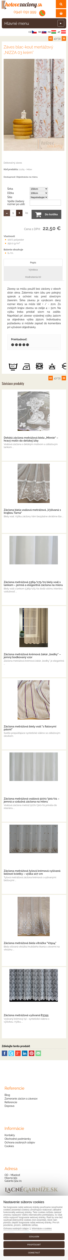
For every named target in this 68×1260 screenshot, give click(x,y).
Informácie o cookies (42, 1228)
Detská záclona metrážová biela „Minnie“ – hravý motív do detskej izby (31, 439)
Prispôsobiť (34, 1245)
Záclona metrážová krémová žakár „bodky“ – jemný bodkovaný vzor (32, 656)
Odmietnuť (34, 1253)
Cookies (9, 1146)
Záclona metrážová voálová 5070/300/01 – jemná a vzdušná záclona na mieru (31, 800)
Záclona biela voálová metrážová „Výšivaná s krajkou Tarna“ (32, 511)
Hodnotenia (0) (33, 277)
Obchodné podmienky (18, 1138)
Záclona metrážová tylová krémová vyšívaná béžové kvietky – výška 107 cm (32, 872)
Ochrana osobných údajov (20, 1142)
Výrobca (33, 269)
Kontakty (10, 1135)
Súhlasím (34, 1237)
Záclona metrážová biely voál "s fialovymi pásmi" (30, 728)
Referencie (11, 1102)
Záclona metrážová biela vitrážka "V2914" (30, 943)
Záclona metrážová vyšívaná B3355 (26, 1015)
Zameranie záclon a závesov (21, 1098)
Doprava (9, 1105)
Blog (7, 1094)
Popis (33, 262)
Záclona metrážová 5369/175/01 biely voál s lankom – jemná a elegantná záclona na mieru (33, 584)
